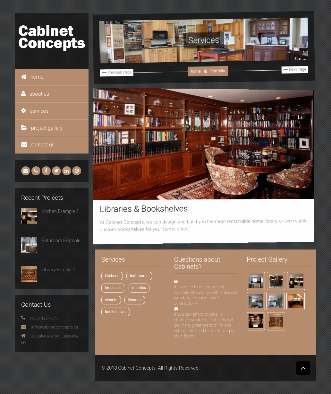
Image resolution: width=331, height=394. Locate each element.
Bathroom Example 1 (61, 243)
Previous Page (112, 77)
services (34, 111)
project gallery (42, 128)
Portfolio (213, 70)
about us (35, 94)
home (32, 77)
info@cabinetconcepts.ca (54, 327)
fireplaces (113, 287)
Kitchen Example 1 (60, 211)
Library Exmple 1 (58, 270)
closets (111, 300)
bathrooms (139, 276)
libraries (134, 300)
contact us (38, 145)
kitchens (112, 276)
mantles (139, 287)
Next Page (290, 64)
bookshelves (115, 312)
